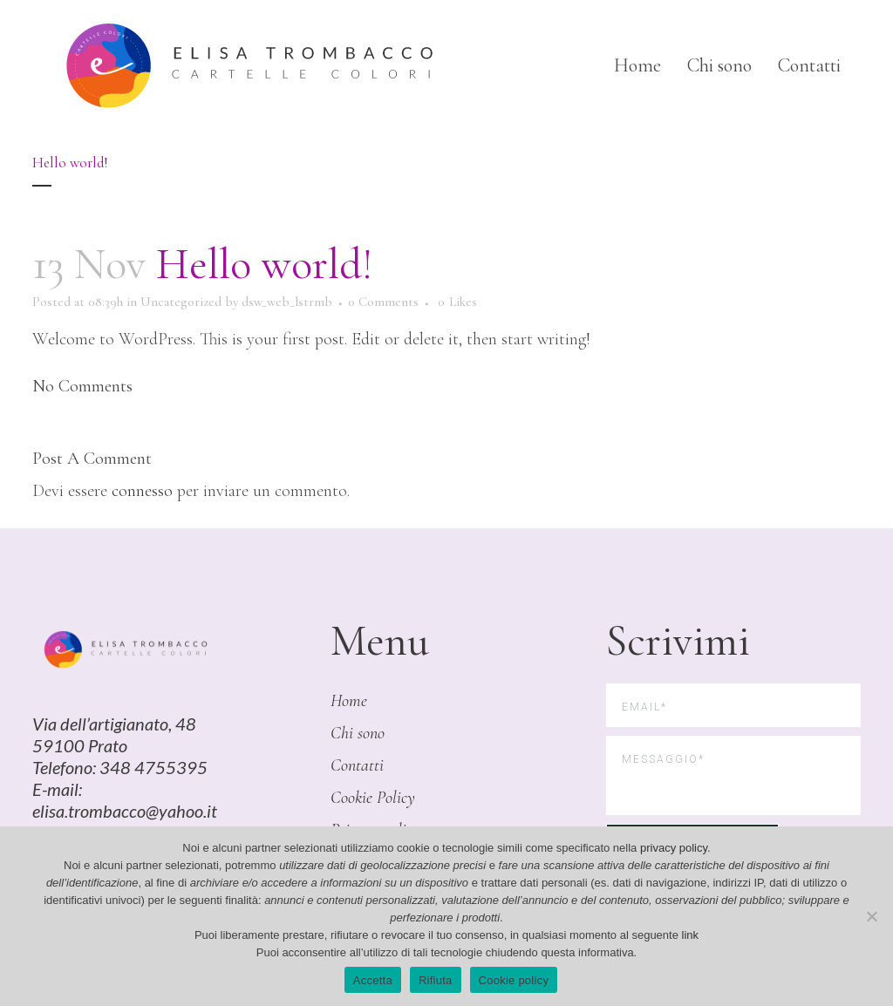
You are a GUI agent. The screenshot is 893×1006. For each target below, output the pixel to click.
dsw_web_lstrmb (287, 301)
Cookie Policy (373, 797)
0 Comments (383, 301)
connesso (142, 490)
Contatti (357, 765)
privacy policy (673, 847)
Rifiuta (436, 980)
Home (349, 701)
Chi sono (358, 733)
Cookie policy (514, 980)
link (690, 934)
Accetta (372, 980)
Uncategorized (181, 301)
